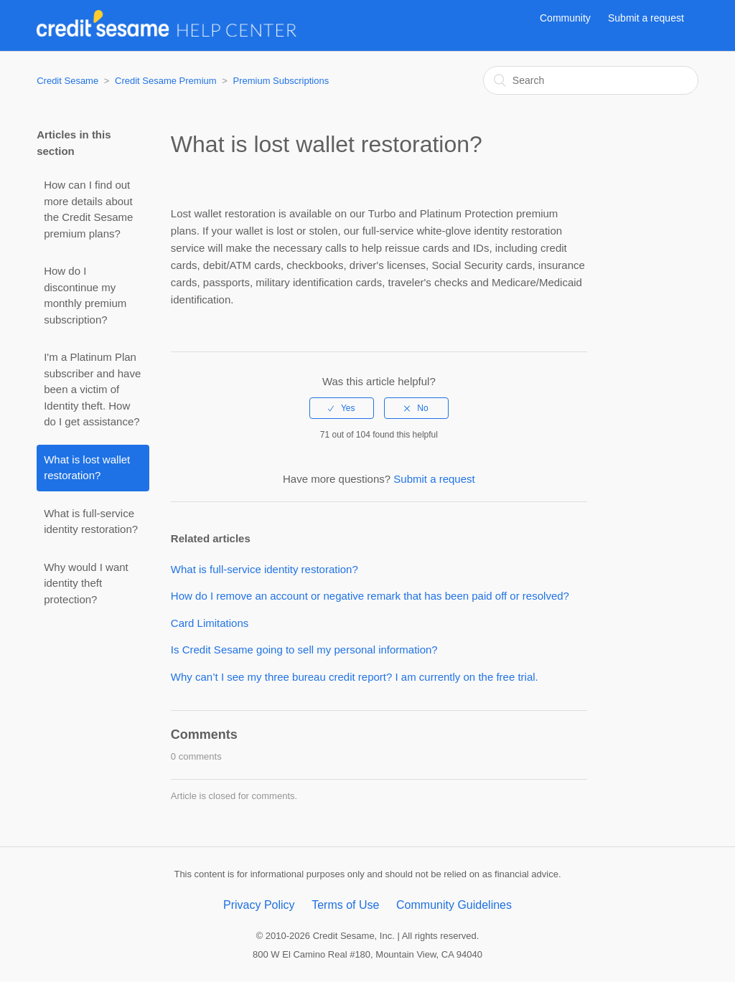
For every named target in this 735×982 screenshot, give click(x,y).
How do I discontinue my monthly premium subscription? (85, 295)
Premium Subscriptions (281, 80)
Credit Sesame (67, 80)
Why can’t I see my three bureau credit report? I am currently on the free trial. (354, 677)
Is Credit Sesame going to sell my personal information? (304, 649)
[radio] (341, 408)
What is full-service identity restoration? (91, 521)
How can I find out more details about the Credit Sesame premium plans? (88, 209)
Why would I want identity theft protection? (86, 583)
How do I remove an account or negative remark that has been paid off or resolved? (370, 596)
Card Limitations (209, 623)
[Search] (590, 80)
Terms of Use (345, 905)
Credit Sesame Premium (166, 80)
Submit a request (646, 18)
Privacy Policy (259, 905)
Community (565, 18)
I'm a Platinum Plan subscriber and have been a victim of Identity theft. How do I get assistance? (92, 389)
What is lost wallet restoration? (87, 467)
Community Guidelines (454, 905)
